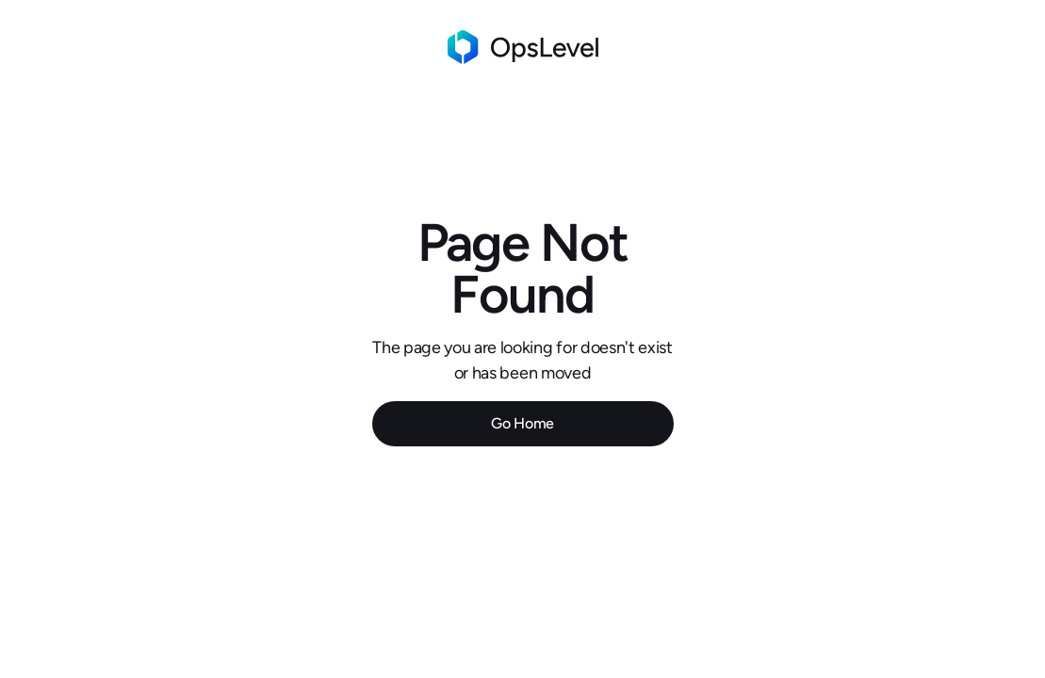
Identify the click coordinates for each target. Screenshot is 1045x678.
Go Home (522, 423)
